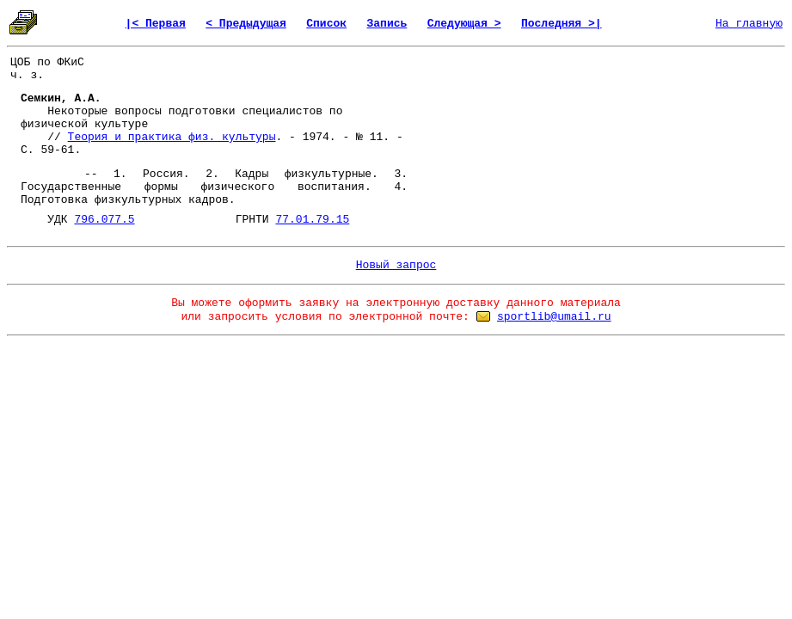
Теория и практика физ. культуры (172, 137)
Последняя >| (561, 23)
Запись (386, 23)
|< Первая (156, 23)
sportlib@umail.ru (554, 316)
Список (326, 23)
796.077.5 (104, 219)
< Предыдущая (246, 23)
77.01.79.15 (312, 219)
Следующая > (464, 23)
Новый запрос (396, 265)
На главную (749, 23)
